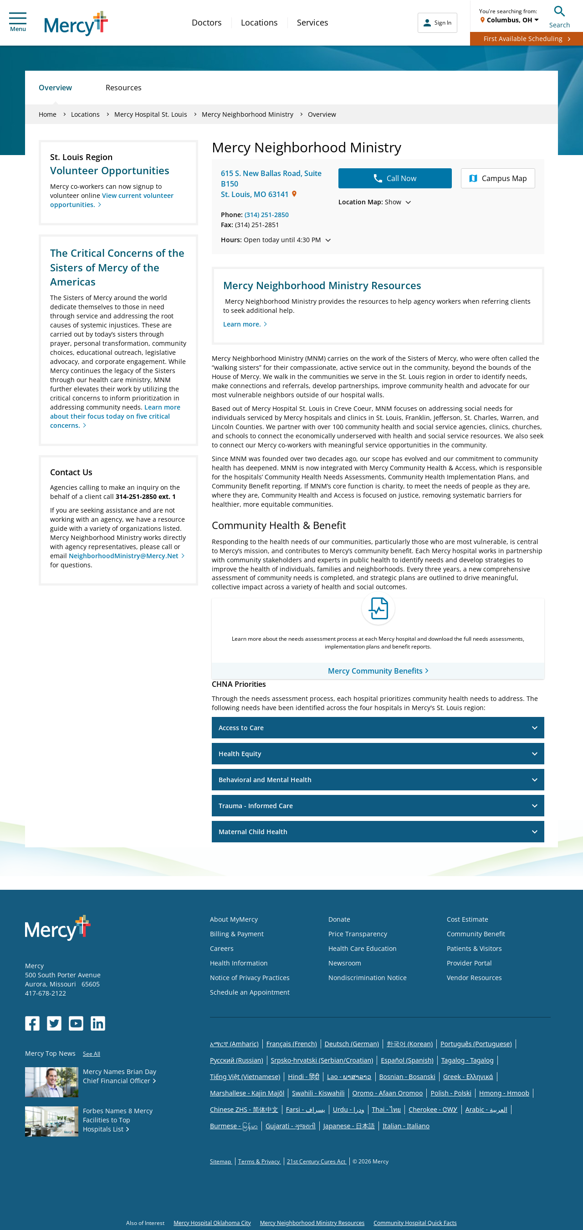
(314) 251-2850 (267, 214)
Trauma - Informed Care (378, 805)
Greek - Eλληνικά (468, 1076)
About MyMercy (234, 919)
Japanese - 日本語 (349, 1125)
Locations (259, 22)
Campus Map (498, 178)
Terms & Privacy (259, 1161)
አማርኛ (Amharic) (234, 1043)
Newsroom (344, 963)
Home (47, 114)
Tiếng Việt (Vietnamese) (245, 1076)
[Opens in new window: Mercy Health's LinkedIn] (98, 1023)
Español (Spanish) (407, 1060)
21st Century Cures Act (317, 1161)
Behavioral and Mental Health (378, 779)
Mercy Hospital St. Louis (150, 114)
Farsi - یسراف (305, 1109)
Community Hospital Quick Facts (414, 1223)
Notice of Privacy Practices (250, 977)
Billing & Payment (237, 933)
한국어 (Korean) (410, 1043)
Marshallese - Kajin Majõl (247, 1093)
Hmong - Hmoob (504, 1093)
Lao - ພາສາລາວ (349, 1076)
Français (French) (291, 1043)
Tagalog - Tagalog (467, 1060)
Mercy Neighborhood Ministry (247, 114)
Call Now (395, 178)
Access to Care (378, 727)
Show (374, 201)
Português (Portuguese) (476, 1043)
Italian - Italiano (406, 1125)
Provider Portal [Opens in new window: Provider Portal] (469, 963)
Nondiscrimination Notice (367, 977)
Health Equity (378, 753)
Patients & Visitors (474, 948)
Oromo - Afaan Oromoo (388, 1093)
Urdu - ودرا (348, 1109)
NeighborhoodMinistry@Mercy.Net (124, 555)
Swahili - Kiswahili (318, 1093)
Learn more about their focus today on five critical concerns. (115, 416)
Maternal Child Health (378, 831)
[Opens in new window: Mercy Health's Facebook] (32, 1023)
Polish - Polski (450, 1093)
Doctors (207, 22)
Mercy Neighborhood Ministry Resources (312, 1223)
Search (559, 15)
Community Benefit (476, 933)
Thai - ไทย (386, 1109)
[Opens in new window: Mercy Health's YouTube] (76, 1023)
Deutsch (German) (352, 1043)
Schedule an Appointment (250, 992)
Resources (124, 88)
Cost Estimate (467, 919)
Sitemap (221, 1161)
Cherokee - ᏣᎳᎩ (433, 1109)
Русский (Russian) (236, 1060)
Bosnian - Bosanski (407, 1076)
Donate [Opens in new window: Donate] (339, 919)
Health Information (239, 963)
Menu (17, 22)
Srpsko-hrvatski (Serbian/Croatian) (322, 1060)
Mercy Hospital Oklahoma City (212, 1223)
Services (312, 22)
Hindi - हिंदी (303, 1076)
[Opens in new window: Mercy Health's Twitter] (54, 1023)
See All (91, 1054)
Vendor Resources (474, 977)
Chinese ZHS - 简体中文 (244, 1109)
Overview (55, 88)
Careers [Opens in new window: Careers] (222, 948)
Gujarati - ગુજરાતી (291, 1125)
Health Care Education (362, 948)
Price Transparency (357, 933)
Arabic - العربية (486, 1109)
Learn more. (242, 324)
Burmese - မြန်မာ (234, 1125)
